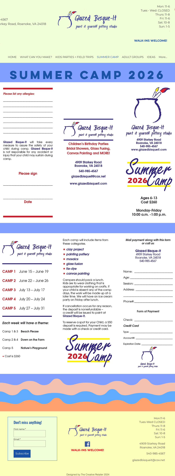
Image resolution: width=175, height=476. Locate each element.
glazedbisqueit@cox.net (148, 460)
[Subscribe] (22, 454)
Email (16, 439)
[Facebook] (87, 444)
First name (19, 429)
